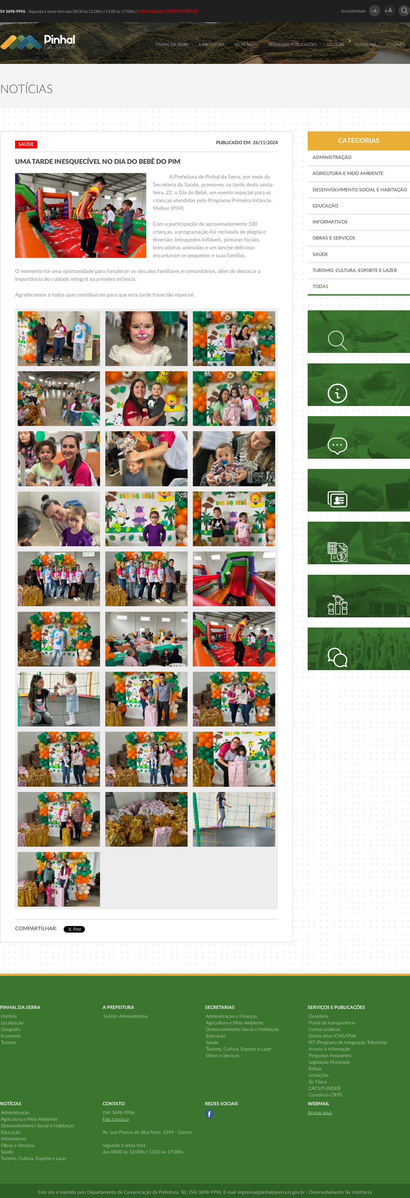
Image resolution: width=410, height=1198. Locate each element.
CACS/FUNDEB (324, 1088)
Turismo (8, 1042)
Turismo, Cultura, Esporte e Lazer (355, 270)
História (9, 1016)
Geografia (10, 1029)
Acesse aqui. (320, 1113)
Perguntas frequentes (330, 1055)
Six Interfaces (358, 1192)
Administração (332, 157)
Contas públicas (324, 1029)
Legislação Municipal (329, 1062)
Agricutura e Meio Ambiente (348, 173)
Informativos (330, 222)
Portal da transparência (332, 1023)
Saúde (320, 254)
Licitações (318, 1075)
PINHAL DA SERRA (172, 45)
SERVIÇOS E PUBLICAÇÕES (292, 45)
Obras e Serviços (334, 238)
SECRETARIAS (246, 45)
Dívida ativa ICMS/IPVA (332, 1036)
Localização (12, 1023)
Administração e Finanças (231, 1016)
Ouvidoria (318, 1016)
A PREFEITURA (211, 45)
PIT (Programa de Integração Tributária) (348, 1042)
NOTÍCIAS (335, 45)
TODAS (320, 286)
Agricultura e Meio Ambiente (234, 1023)
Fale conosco (116, 1119)
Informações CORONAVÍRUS (167, 11)
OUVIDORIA (365, 45)
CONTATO (395, 45)
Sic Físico (318, 1082)
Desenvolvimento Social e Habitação (360, 190)
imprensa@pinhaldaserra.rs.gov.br (271, 1192)
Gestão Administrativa (126, 1016)
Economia (11, 1036)
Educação (325, 206)
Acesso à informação (329, 1049)
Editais (315, 1069)
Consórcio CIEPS (325, 1095)
